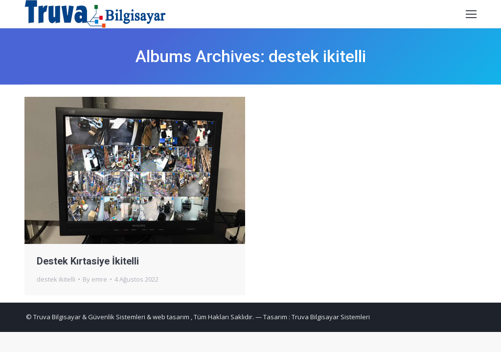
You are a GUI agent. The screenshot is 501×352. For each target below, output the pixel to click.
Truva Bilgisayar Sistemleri (331, 316)
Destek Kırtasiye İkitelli (88, 261)
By (95, 279)
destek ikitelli (56, 279)
